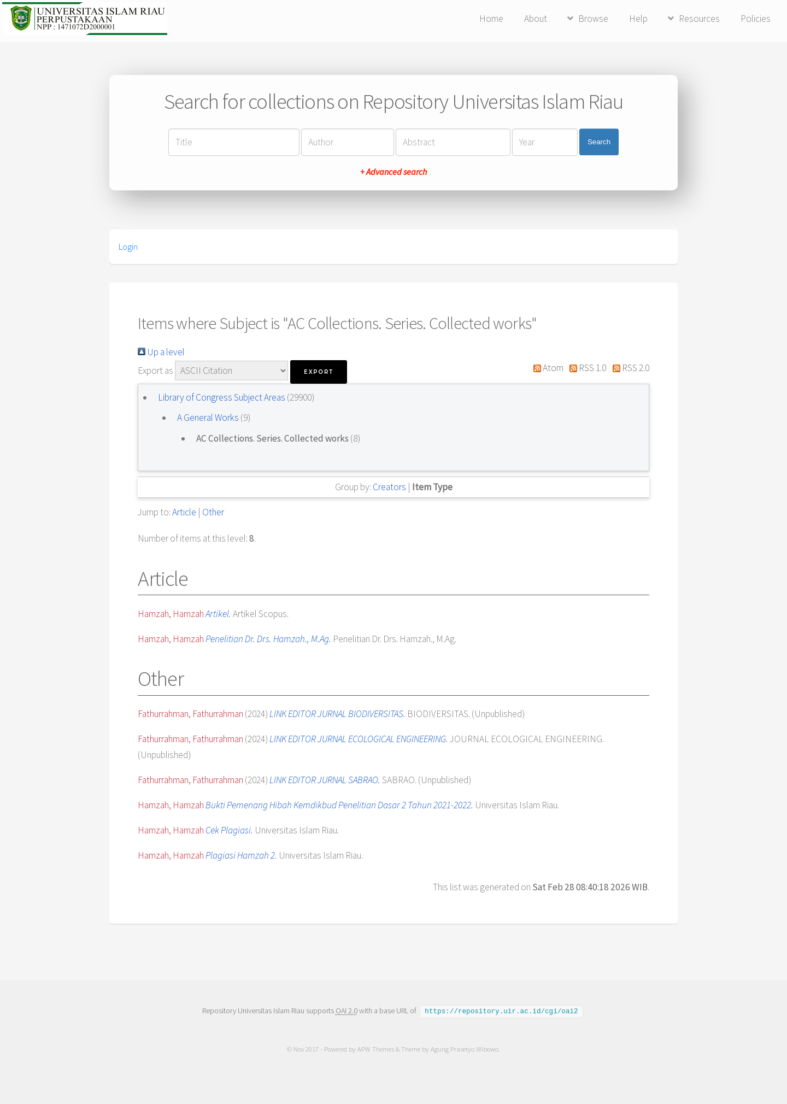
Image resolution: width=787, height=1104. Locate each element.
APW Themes (375, 1048)
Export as (155, 371)
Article (184, 512)
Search (599, 142)
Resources (699, 19)
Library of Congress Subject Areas (222, 397)
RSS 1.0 (586, 368)
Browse (593, 19)
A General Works (208, 418)
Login (128, 246)
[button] (318, 372)
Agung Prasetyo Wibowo (464, 1048)
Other (213, 512)
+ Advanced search (393, 171)
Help (638, 19)
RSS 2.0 (628, 368)
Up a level (161, 352)
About (535, 19)
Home (491, 19)
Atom (545, 368)
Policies (756, 19)
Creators (389, 487)
